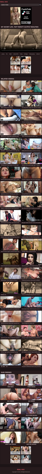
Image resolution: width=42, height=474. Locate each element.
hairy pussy (32, 54)
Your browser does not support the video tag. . (21, 40)
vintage (26, 54)
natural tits (15, 54)
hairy (21, 54)
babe (10, 54)
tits (7, 54)
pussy (3, 54)
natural (38, 54)
